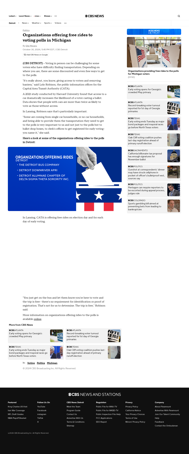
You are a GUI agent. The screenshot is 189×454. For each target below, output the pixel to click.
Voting (31, 363)
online (37, 319)
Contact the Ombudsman (166, 426)
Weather (36, 23)
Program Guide (73, 410)
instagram (41, 414)
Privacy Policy (131, 407)
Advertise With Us (75, 418)
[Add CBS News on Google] (36, 54)
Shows (48, 16)
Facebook (41, 410)
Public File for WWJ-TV (106, 407)
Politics (26, 30)
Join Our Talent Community (167, 414)
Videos (58, 23)
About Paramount (163, 407)
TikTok (40, 418)
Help (157, 418)
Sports (48, 23)
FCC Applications (104, 418)
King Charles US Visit (17, 407)
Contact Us (72, 414)
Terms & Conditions (75, 422)
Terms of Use (131, 418)
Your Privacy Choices (135, 414)
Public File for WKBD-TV (107, 410)
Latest (12, 16)
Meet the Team (73, 407)
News (25, 23)
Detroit (12, 23)
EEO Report (101, 422)
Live (37, 16)
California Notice (133, 410)
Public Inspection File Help (108, 414)
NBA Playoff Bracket (17, 418)
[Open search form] (179, 16)
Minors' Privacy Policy (135, 422)
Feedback (159, 422)
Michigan (52, 363)
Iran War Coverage (16, 410)
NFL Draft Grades (15, 414)
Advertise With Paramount (167, 410)
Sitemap (70, 426)
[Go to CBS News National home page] (94, 16)
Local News (25, 16)
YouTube (41, 407)
